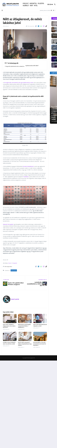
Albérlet (26, 5)
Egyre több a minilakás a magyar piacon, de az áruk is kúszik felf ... (9, 326)
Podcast (26, 3)
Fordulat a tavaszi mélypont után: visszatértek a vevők (9, 343)
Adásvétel (33, 3)
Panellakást (26, 176)
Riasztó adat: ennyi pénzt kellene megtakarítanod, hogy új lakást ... (25, 344)
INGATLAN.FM (15, 299)
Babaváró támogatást (8, 224)
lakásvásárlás (14, 270)
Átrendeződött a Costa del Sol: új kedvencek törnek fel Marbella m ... (39, 344)
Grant (9, 263)
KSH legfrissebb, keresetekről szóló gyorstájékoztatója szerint (18, 82)
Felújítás (41, 3)
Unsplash (14, 263)
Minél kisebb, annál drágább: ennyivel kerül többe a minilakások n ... (24, 326)
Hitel (36, 5)
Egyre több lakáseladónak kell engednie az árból (40, 325)
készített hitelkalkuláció (28, 166)
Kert (31, 5)
